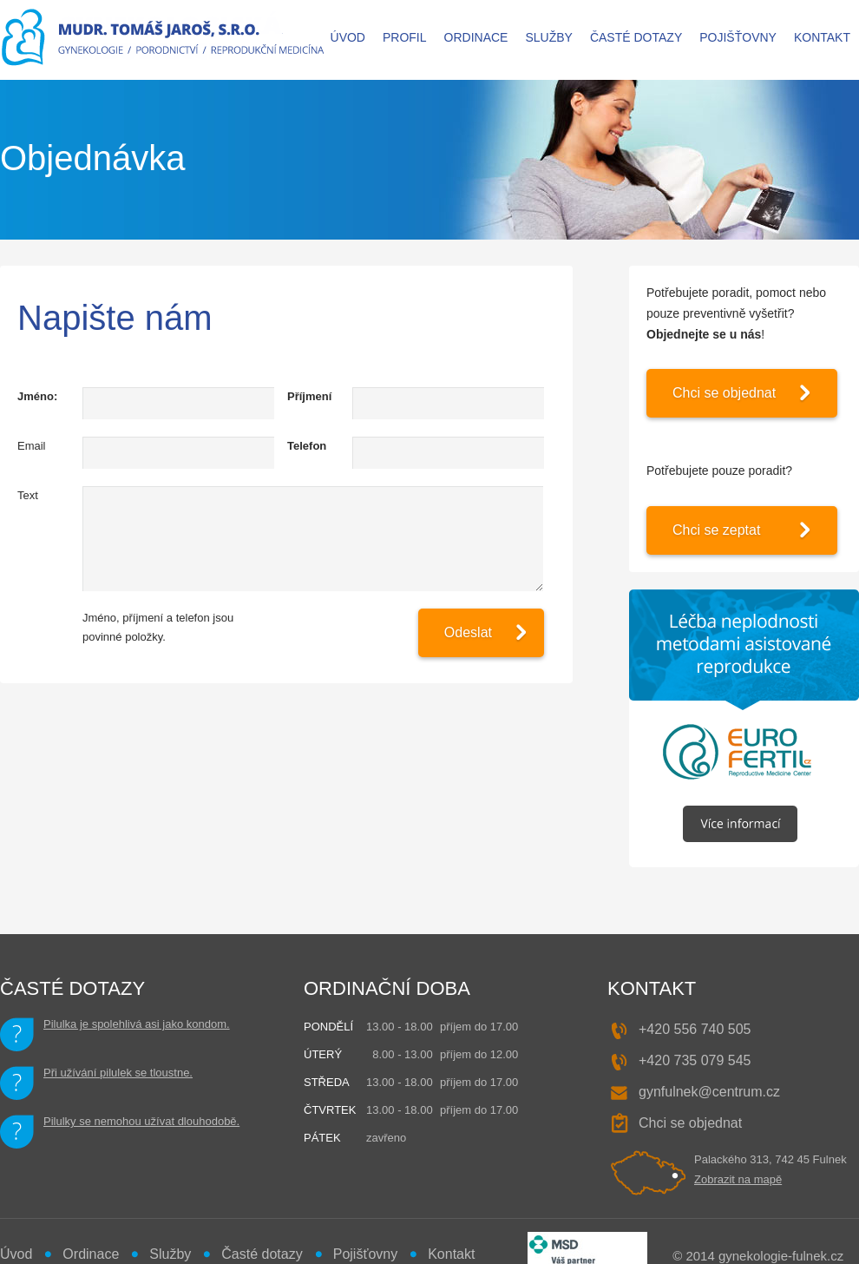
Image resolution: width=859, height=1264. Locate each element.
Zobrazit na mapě (738, 1179)
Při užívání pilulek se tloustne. (118, 1072)
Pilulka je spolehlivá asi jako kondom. (136, 1023)
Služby (548, 37)
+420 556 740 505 (695, 1029)
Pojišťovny (738, 37)
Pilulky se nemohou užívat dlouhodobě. (141, 1121)
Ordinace (476, 37)
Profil (405, 37)
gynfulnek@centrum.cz (709, 1091)
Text (27, 495)
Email (31, 445)
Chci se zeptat (716, 530)
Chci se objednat (724, 392)
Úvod (348, 37)
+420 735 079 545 (695, 1060)
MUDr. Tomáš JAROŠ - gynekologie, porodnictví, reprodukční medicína (163, 40)
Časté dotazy (636, 37)
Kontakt (822, 37)
